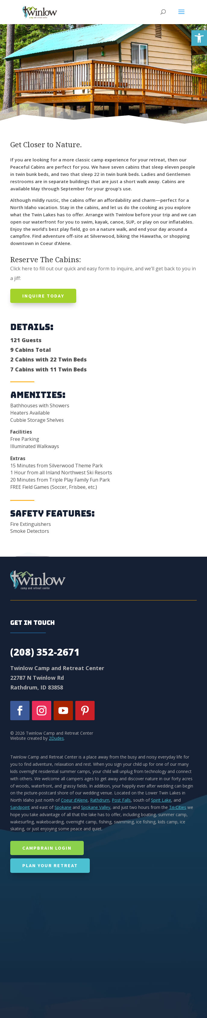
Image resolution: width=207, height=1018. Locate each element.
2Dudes (56, 738)
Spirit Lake (161, 800)
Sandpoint (20, 807)
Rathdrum (99, 800)
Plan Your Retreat (50, 865)
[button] (199, 38)
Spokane (63, 807)
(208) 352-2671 (45, 651)
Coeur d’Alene (74, 800)
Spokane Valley (95, 807)
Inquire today (43, 296)
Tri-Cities (177, 807)
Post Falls (121, 800)
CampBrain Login (47, 848)
